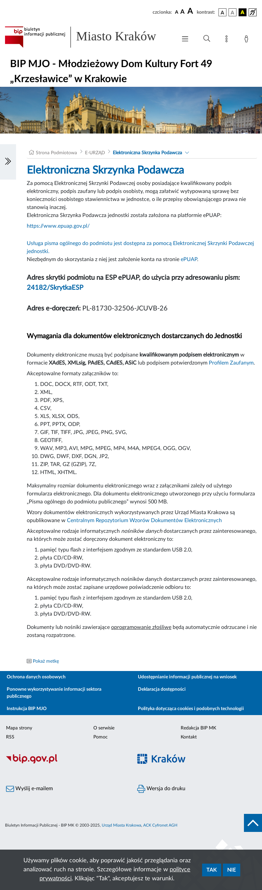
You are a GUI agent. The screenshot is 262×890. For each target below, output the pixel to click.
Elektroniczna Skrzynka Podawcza (147, 153)
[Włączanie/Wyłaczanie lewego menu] (8, 162)
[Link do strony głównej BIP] (87, 37)
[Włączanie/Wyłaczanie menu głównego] (185, 39)
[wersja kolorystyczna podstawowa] (222, 12)
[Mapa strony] (228, 40)
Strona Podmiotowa (56, 153)
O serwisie (103, 728)
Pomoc (100, 737)
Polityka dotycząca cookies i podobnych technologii (191, 708)
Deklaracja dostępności (162, 689)
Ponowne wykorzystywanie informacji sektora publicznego (54, 693)
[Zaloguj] (248, 40)
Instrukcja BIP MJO (27, 708)
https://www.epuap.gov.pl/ (58, 226)
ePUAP (189, 259)
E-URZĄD (95, 153)
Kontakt (189, 737)
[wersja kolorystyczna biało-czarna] (232, 12)
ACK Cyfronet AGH (160, 825)
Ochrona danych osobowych (36, 677)
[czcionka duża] (191, 11)
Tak (211, 870)
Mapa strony (19, 728)
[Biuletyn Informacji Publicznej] (65, 762)
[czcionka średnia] (182, 12)
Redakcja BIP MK (198, 728)
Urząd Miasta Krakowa (121, 825)
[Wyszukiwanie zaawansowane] (206, 38)
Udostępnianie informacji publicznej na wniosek (187, 677)
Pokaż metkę (46, 661)
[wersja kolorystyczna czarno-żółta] (242, 12)
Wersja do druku (161, 789)
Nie (231, 870)
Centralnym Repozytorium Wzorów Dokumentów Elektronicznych (144, 520)
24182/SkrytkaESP (55, 287)
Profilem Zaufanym (231, 363)
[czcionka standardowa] (176, 12)
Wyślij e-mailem (29, 789)
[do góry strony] (253, 823)
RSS (10, 737)
